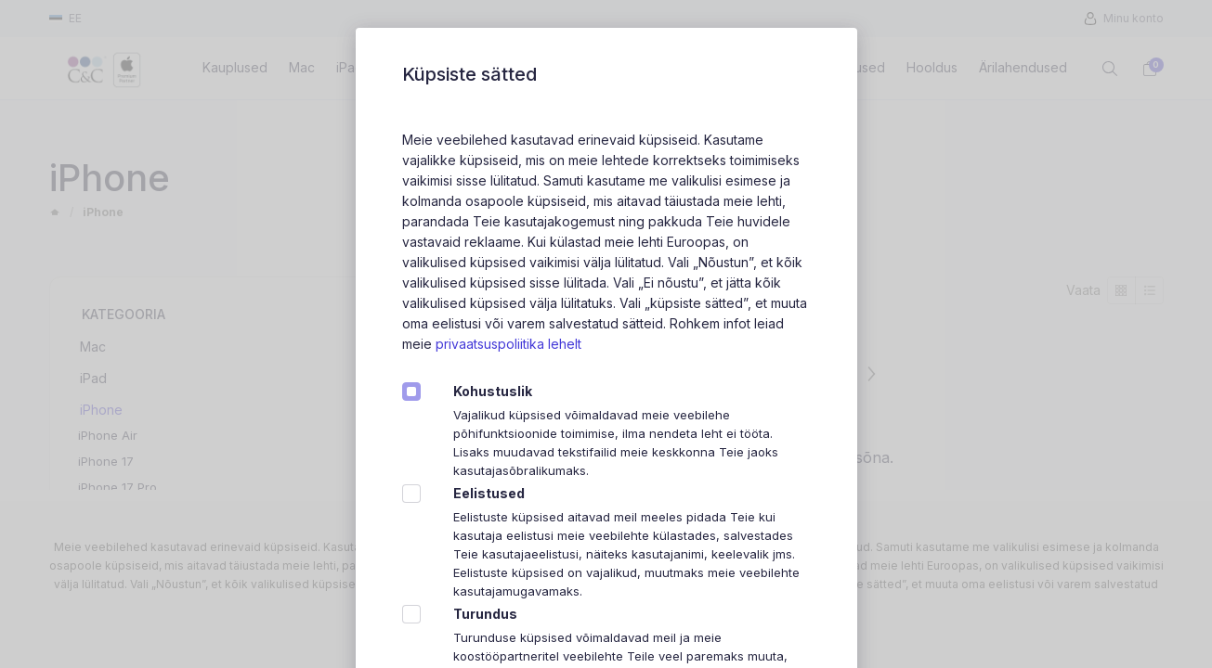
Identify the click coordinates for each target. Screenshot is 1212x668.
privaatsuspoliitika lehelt (508, 344)
